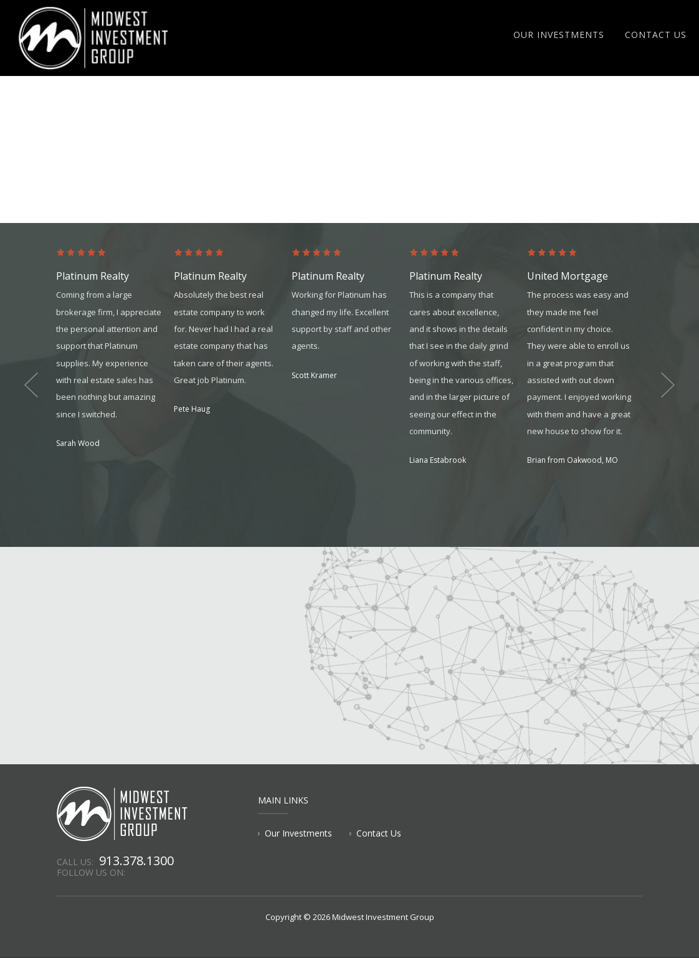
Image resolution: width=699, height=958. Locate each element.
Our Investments (558, 34)
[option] (115, 349)
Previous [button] (31, 384)
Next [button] (667, 384)
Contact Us (656, 34)
